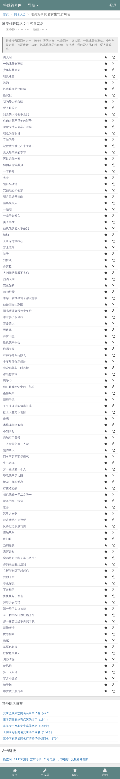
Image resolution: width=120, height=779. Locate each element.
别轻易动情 (10, 184)
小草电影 (63, 759)
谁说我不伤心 (11, 342)
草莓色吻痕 (10, 646)
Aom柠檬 (9, 291)
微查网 (7, 759)
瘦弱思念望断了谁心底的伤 (20, 558)
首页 (6, 14)
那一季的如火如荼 (14, 608)
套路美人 (9, 323)
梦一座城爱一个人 (14, 469)
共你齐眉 (9, 577)
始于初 (7, 684)
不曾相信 (9, 589)
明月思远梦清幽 (13, 196)
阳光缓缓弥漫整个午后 (17, 310)
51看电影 (49, 759)
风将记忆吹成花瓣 (14, 526)
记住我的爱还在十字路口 (19, 146)
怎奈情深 (9, 659)
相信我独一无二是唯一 (17, 494)
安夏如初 (9, 285)
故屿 (6, 82)
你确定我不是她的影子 (17, 120)
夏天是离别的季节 (14, 152)
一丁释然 (9, 171)
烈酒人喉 (9, 279)
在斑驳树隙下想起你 (16, 570)
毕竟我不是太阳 (13, 475)
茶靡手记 (9, 399)
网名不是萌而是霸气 (16, 456)
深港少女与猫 (11, 602)
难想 (6, 418)
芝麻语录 (35, 759)
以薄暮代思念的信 (14, 89)
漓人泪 (7, 57)
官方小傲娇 (10, 678)
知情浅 (7, 260)
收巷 (6, 177)
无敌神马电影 (79, 759)
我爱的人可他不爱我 (16, 114)
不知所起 (9, 431)
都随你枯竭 (10, 374)
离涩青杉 (9, 551)
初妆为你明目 (11, 133)
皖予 (6, 253)
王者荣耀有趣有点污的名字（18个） (26, 719)
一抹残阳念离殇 (13, 63)
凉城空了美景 (11, 437)
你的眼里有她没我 (14, 564)
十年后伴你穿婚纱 (14, 361)
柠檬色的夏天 (11, 653)
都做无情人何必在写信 (17, 127)
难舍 (6, 507)
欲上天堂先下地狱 (14, 412)
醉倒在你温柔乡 (13, 165)
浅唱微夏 (9, 348)
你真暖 (7, 266)
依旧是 (7, 539)
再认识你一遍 (11, 158)
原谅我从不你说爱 (14, 520)
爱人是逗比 (10, 108)
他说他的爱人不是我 (16, 228)
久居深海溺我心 (13, 241)
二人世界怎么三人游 (16, 444)
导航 (33, 5)
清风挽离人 (10, 203)
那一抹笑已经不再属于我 (19, 621)
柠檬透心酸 (10, 488)
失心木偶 (9, 463)
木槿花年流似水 (13, 425)
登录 (113, 5)
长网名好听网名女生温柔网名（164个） (28, 732)
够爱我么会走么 (13, 691)
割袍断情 (9, 627)
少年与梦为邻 (11, 70)
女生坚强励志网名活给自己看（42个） (27, 713)
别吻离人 (9, 450)
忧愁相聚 (9, 634)
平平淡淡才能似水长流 (17, 405)
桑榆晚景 (9, 393)
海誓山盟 (9, 336)
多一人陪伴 (10, 672)
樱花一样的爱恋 (13, 482)
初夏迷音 (9, 76)
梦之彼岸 (9, 247)
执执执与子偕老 (13, 596)
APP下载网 (21, 759)
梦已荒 (7, 665)
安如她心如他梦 (13, 190)
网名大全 (20, 14)
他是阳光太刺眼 (13, 304)
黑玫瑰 (7, 329)
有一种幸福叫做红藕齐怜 (19, 615)
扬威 (6, 640)
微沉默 (7, 95)
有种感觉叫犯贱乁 (14, 355)
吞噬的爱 (9, 139)
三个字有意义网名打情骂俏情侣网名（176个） (32, 738)
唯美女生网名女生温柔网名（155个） (27, 725)
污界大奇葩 (10, 513)
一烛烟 (7, 209)
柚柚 (6, 234)
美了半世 (9, 222)
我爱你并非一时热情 (16, 367)
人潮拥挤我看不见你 (16, 272)
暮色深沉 (9, 583)
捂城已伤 (9, 532)
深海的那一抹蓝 (13, 501)
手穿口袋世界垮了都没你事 (20, 298)
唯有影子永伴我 (13, 317)
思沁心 (7, 380)
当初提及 (9, 545)
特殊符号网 (12, 5)
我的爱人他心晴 (13, 101)
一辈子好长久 (11, 215)
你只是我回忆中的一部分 (19, 386)
